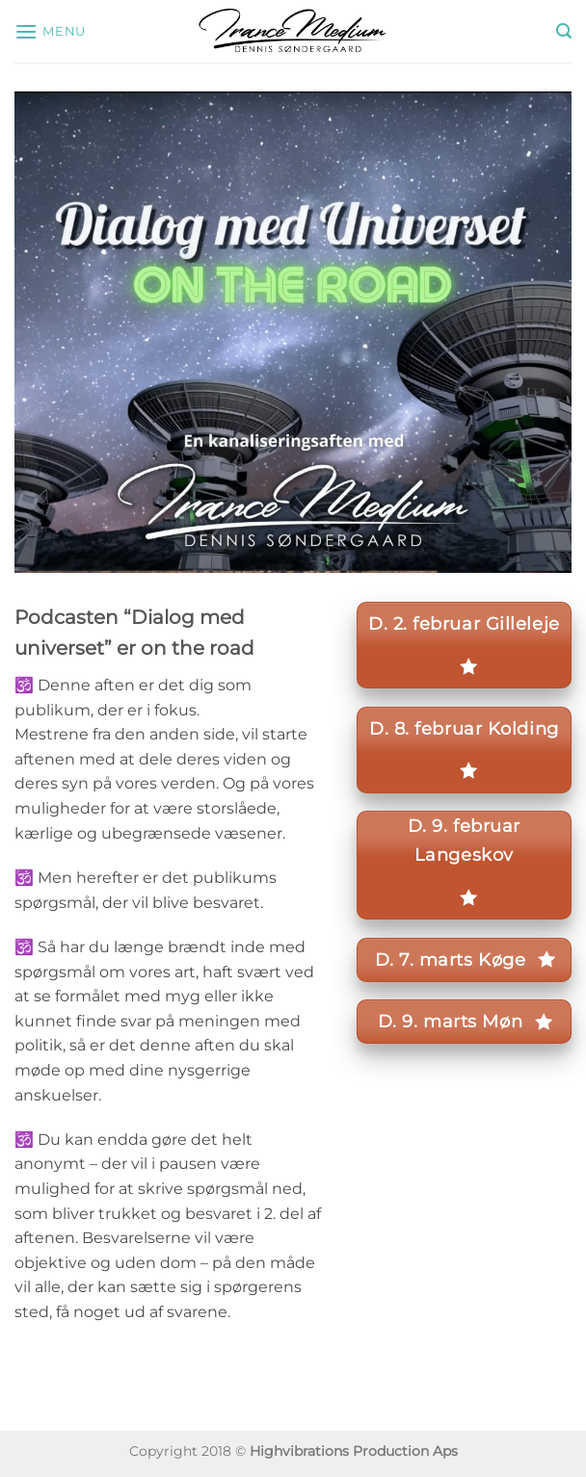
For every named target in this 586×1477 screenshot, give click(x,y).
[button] (50, 31)
